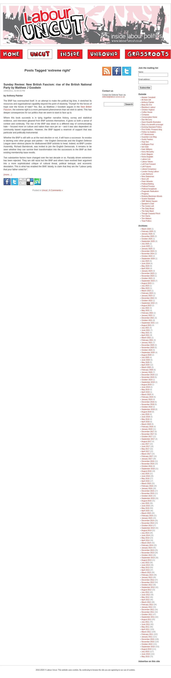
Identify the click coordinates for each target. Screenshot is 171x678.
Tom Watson (146, 218)
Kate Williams (147, 149)
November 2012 (148, 582)
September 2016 (148, 469)
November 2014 (148, 523)
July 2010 (145, 652)
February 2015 (147, 516)
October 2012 (147, 585)
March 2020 (146, 367)
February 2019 (147, 397)
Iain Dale (145, 147)
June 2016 (146, 476)
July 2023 (145, 286)
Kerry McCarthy (148, 152)
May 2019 (145, 390)
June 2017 (146, 446)
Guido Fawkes (147, 139)
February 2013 (147, 575)
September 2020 (148, 352)
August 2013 (146, 560)
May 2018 (145, 419)
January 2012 (147, 607)
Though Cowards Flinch (151, 214)
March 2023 (146, 291)
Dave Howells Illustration (151, 122)
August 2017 (146, 441)
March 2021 (146, 338)
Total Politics (146, 221)
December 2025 (148, 236)
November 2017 (148, 434)
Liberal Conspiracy (149, 169)
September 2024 (148, 259)
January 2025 (147, 249)
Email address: (144, 79)
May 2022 (145, 310)
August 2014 (146, 530)
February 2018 (147, 427)
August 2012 (146, 590)
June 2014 (146, 535)
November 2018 (148, 404)
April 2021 (145, 335)
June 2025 (146, 246)
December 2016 (148, 461)
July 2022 (145, 308)
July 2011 (145, 622)
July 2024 (145, 261)
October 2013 (147, 555)
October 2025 (147, 239)
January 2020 (147, 372)
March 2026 (146, 229)
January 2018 (147, 429)
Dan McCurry (147, 120)
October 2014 (147, 526)
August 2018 (146, 412)
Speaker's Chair (148, 204)
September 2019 (148, 382)
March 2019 (146, 395)
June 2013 (146, 565)
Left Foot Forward (148, 164)
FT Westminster (148, 134)
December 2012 (148, 580)
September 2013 (148, 558)
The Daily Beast (148, 209)
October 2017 (147, 437)
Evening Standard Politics (152, 127)
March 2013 (146, 572)
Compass (145, 115)
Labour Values (147, 162)
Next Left (145, 179)
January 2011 (147, 637)
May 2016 (145, 479)
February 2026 (147, 231)
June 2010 (146, 654)
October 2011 (147, 614)
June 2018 (146, 417)
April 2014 (145, 540)
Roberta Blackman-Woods (152, 196)
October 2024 (147, 256)
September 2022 (148, 303)
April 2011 (145, 629)
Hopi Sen (145, 142)
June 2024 (146, 263)
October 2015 (147, 496)
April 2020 (145, 365)
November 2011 (148, 612)
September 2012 (148, 587)
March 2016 (146, 483)
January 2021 (147, 343)
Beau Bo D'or (147, 105)
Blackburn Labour (148, 107)
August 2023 (146, 283)
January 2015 (147, 518)
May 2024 (145, 266)
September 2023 (148, 281)
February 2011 (147, 634)
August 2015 (146, 501)
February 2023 (147, 293)
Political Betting (148, 184)
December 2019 (148, 375)
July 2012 (145, 592)
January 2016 (147, 488)
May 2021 (145, 333)
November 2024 (148, 254)
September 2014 (148, 528)
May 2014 (145, 538)
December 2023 (148, 273)
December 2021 (148, 318)
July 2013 (145, 563)
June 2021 (146, 330)
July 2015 (145, 503)
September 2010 (148, 647)
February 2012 (147, 605)
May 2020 (145, 362)
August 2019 (146, 385)
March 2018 (146, 424)
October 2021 (147, 320)
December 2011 (148, 610)
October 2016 (147, 466)
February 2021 (147, 340)
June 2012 (146, 595)
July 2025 (145, 244)
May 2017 (145, 449)
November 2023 (148, 276)
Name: (140, 72)
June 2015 (146, 506)
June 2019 (146, 387)
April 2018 (145, 422)
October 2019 (147, 380)
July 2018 (145, 414)
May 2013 (145, 568)
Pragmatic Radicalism (150, 191)
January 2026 (147, 234)
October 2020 (147, 350)
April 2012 (145, 600)
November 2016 (148, 464)
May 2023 (145, 288)
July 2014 (145, 533)
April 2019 (145, 392)
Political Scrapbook (149, 189)
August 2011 (146, 619)
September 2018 (148, 409)
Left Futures (146, 167)
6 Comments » (56, 190)
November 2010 (148, 642)
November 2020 (148, 348)
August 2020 (146, 355)
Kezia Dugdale (147, 157)
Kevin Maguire (147, 154)
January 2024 (147, 271)
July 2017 (145, 444)
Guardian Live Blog (149, 137)
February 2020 (147, 370)
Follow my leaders (149, 132)
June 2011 (146, 624)
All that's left (146, 100)
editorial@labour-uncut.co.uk (113, 97)
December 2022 (148, 298)
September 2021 (148, 323)
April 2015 (145, 511)
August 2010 (146, 649)
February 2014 (147, 545)
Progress (145, 194)
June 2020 (146, 360)
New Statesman (148, 176)
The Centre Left (148, 206)
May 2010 (145, 657)
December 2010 (148, 639)
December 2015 (148, 491)
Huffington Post (148, 144)
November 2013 (148, 553)
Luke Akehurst (147, 174)
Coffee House (147, 112)
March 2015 (146, 513)
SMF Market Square (149, 201)
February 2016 (147, 486)
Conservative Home (149, 117)
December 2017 (148, 432)
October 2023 (147, 278)
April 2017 (145, 451)
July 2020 (145, 357)
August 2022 (146, 306)
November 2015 (148, 493)
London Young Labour (150, 172)
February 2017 (147, 456)
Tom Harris (146, 216)
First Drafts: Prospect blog (152, 129)
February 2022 (147, 313)
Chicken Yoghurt (148, 110)
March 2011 (146, 632)
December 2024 (148, 251)
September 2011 (148, 617)
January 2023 (147, 296)
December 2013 (148, 550)
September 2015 (148, 498)
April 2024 (145, 268)
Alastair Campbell (148, 97)
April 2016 (145, 481)
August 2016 (146, 471)
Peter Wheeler (147, 181)
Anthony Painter (148, 102)
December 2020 (148, 345)
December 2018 (148, 402)
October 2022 (147, 301)
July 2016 (145, 474)
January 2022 (147, 315)
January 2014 (147, 548)
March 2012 (146, 602)
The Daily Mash (148, 211)
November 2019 (148, 377)
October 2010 (147, 644)
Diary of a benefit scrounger (152, 125)
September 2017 (148, 439)
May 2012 (145, 597)
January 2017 (147, 459)
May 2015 (145, 508)
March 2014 (146, 543)
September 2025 (148, 241)
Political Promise (148, 186)
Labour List (146, 159)
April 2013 (145, 570)
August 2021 (146, 325)
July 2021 (145, 328)
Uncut (44, 190)
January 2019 (147, 399)
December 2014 (148, 521)
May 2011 (145, 627)
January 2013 (147, 577)
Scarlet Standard (148, 199)
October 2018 (147, 407)
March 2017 (146, 454)
